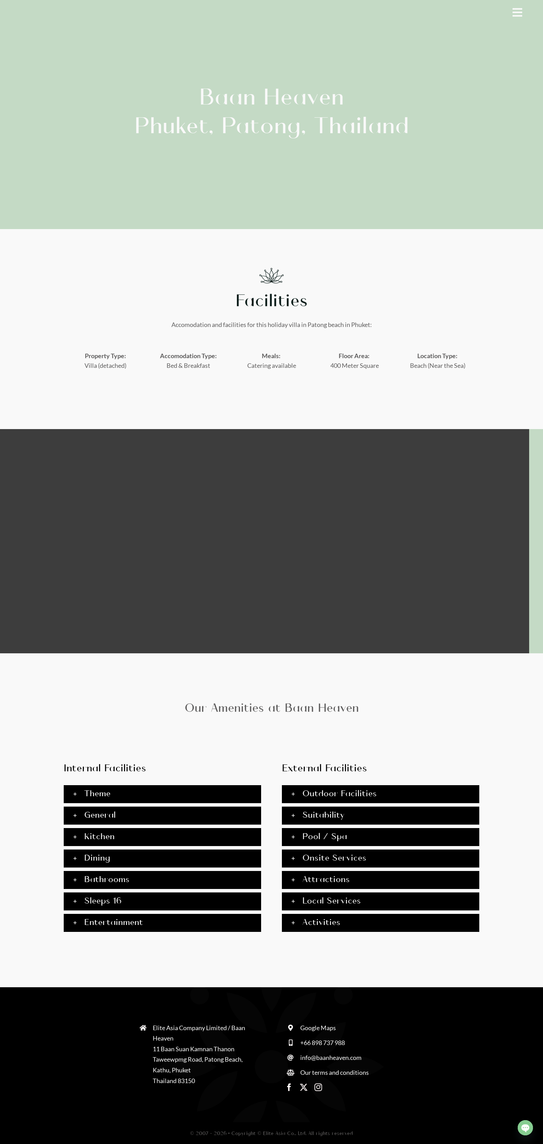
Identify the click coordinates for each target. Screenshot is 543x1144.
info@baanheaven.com (331, 1057)
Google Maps (318, 1028)
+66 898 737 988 (322, 1042)
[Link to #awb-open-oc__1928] (517, 12)
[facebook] (289, 1087)
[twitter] (304, 1087)
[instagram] (318, 1087)
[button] (162, 794)
